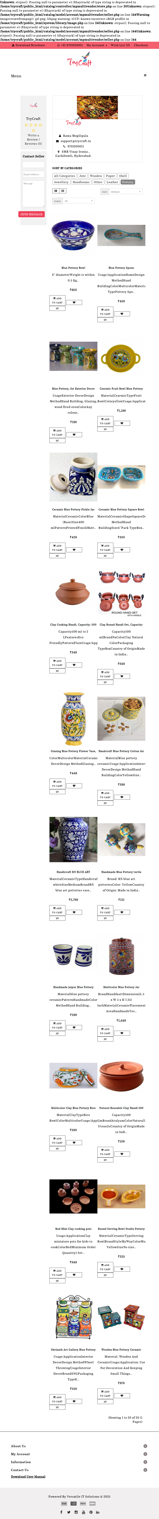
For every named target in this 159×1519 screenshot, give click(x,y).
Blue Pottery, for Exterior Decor (73, 388)
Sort (104, 191)
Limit (57, 200)
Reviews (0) (33, 143)
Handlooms (81, 182)
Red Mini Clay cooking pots (73, 1229)
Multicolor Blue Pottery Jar (121, 987)
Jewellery (61, 182)
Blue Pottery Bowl (73, 268)
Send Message (31, 214)
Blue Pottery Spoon (121, 268)
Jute (82, 176)
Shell (123, 176)
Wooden (96, 176)
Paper (110, 176)
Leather (112, 182)
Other (98, 182)
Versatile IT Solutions (83, 1496)
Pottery (128, 182)
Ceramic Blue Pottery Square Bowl (121, 509)
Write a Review (33, 137)
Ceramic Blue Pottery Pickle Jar (73, 509)
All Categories (64, 176)
